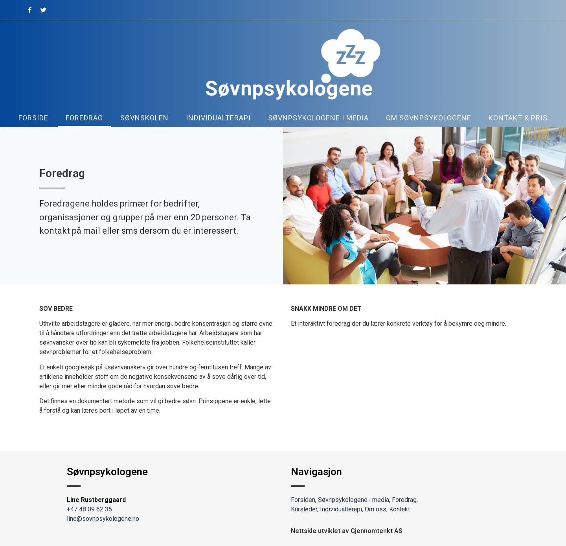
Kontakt (399, 509)
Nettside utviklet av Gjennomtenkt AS (346, 531)
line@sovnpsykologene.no (103, 518)
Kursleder (304, 509)
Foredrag (84, 118)
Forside (33, 118)
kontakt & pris (518, 118)
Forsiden (303, 500)
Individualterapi (218, 118)
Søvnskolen (144, 118)
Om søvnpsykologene (428, 118)
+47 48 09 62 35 (89, 509)
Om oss (375, 509)
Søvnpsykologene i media (318, 118)
